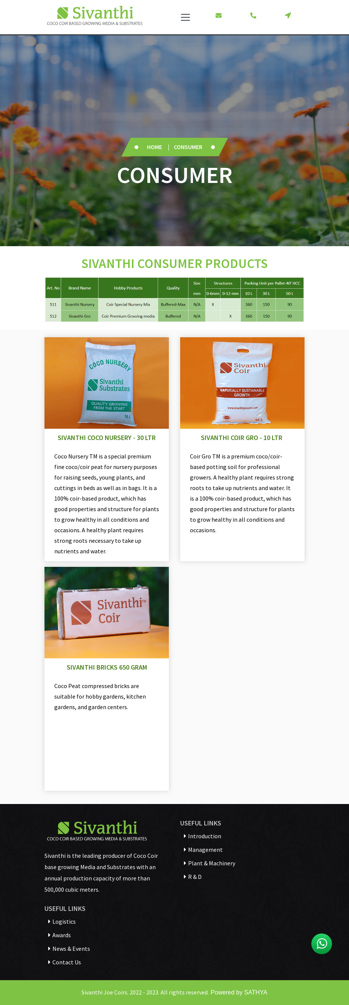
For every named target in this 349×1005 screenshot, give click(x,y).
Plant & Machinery (209, 863)
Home (154, 147)
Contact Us (64, 962)
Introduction (202, 836)
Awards (59, 935)
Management (203, 849)
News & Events (69, 948)
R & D (193, 876)
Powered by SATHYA (238, 992)
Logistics (62, 921)
